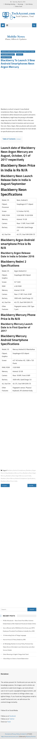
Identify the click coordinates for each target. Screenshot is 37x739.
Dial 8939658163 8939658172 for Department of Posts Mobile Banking (32, 486)
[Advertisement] (18, 89)
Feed (9, 721)
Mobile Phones (6, 57)
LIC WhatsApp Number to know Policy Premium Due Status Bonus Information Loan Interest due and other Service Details (19, 647)
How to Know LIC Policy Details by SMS (14, 639)
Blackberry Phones (8, 54)
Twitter (11, 719)
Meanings (20, 4)
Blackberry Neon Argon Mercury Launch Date (18, 476)
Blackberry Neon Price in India (9, 481)
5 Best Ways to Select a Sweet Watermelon (16, 658)
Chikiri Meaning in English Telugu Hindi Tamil (16, 654)
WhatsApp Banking (10, 4)
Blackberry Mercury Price (15, 473)
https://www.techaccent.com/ (10, 736)
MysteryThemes (31, 736)
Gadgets (19, 54)
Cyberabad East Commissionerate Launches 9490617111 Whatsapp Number (6, 486)
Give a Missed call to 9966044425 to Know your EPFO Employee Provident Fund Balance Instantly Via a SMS (19, 629)
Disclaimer (8, 734)
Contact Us (24, 734)
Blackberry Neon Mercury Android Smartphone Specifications (18, 478)
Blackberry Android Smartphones (16, 470)
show (18, 139)
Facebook (12, 716)
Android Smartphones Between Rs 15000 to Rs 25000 (18, 51)
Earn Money (29, 4)
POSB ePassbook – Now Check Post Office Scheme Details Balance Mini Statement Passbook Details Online (19, 622)
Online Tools (18, 6)
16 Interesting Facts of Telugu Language (14, 635)
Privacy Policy (16, 734)
